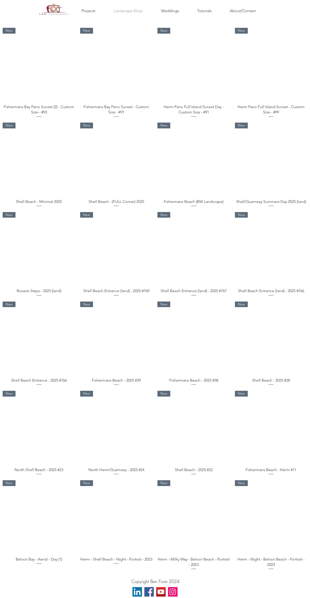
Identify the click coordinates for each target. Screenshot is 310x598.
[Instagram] (173, 592)
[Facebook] (149, 592)
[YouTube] (161, 592)
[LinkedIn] (137, 592)
